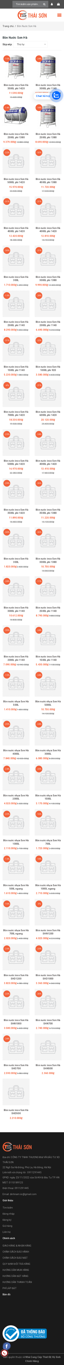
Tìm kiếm (8, 1207)
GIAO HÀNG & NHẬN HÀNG (17, 1245)
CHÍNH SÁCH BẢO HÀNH (16, 1251)
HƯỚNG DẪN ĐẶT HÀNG (16, 1276)
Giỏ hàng (7, 1226)
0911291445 (22, 1188)
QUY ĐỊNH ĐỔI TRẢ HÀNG (16, 1264)
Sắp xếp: (7, 44)
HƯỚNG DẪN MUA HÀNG (16, 1270)
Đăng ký (7, 1219)
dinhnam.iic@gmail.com (23, 1194)
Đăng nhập (9, 1213)
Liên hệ (6, 1232)
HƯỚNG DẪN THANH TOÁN (17, 1282)
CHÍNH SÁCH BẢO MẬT (15, 1257)
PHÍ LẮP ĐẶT (10, 1288)
